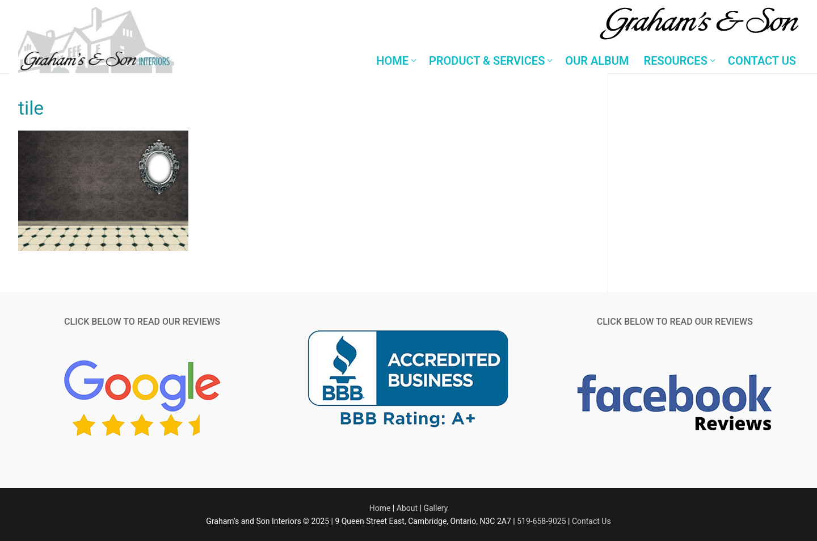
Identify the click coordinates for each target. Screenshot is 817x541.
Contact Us (591, 521)
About (407, 508)
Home (380, 508)
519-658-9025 (541, 521)
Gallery (435, 508)
